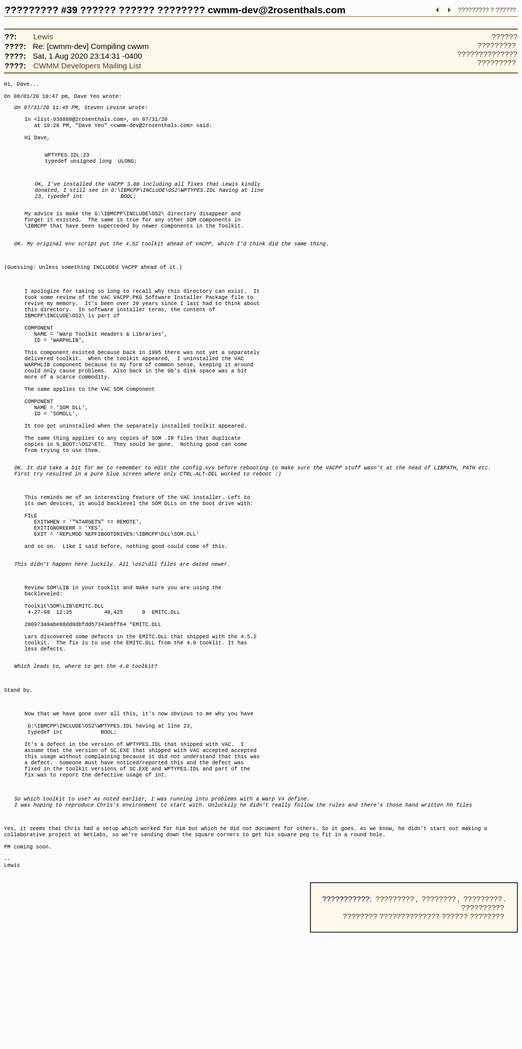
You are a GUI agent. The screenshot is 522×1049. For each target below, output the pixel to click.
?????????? (482, 1023)
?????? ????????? (497, 40)
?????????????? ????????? (487, 58)
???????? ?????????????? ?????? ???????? (423, 1032)
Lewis (43, 36)
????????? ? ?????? (487, 10)
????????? (394, 1015)
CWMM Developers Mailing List (87, 65)
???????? (439, 1015)
